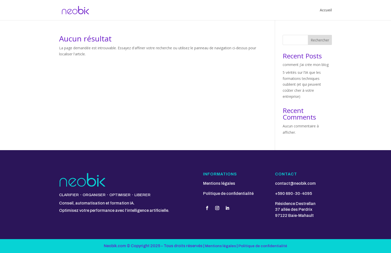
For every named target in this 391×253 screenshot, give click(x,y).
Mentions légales (219, 183)
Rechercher (320, 40)
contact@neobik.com (295, 183)
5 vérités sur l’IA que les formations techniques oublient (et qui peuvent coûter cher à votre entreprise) (302, 84)
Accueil (326, 10)
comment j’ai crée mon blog (306, 64)
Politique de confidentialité (228, 193)
